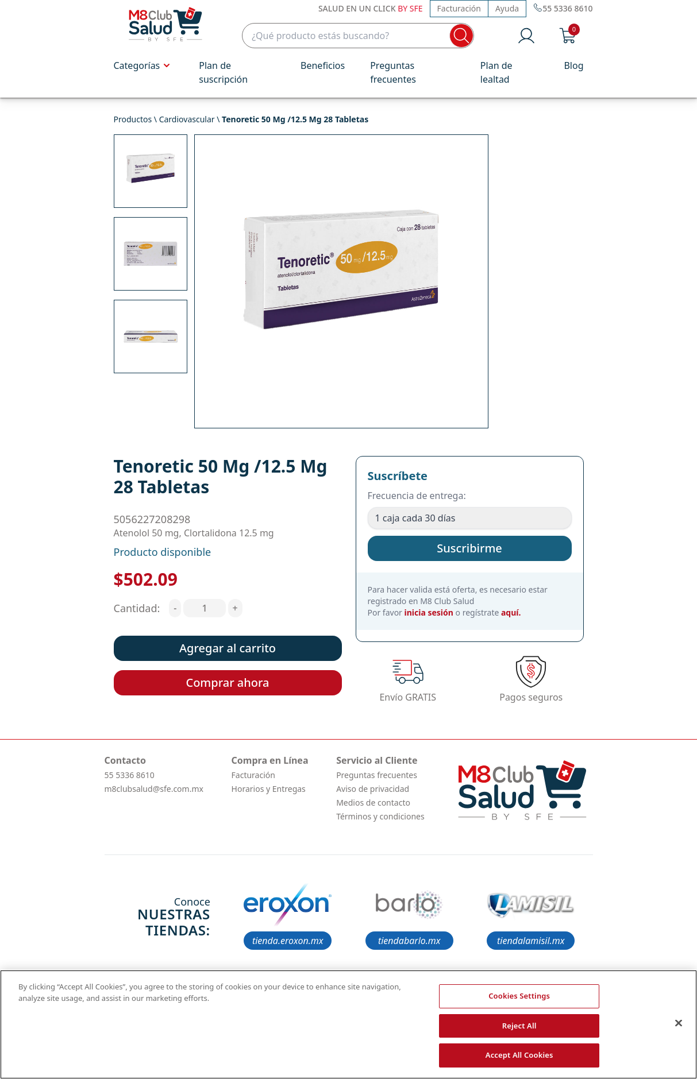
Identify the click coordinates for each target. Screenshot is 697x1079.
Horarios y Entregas (269, 788)
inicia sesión (429, 612)
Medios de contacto (373, 802)
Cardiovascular (187, 119)
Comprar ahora (227, 682)
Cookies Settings (519, 996)
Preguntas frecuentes (393, 72)
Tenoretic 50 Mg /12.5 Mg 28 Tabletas (295, 119)
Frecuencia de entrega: (417, 495)
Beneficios (323, 65)
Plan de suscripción (223, 72)
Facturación (459, 8)
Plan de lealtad (496, 72)
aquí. (511, 612)
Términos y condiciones (380, 816)
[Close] (678, 1023)
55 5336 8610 (130, 774)
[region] (348, 1024)
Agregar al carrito (227, 648)
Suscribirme (469, 548)
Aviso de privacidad (372, 788)
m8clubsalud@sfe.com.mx (154, 788)
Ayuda (507, 8)
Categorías (144, 65)
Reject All (519, 1025)
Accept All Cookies (519, 1055)
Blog (573, 65)
